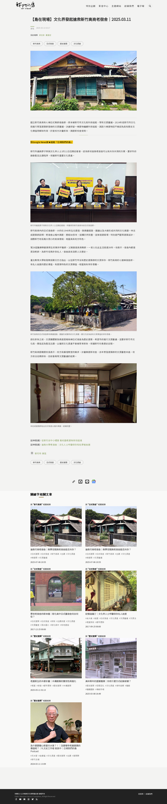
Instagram (28, 799)
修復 (40, 685)
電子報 (140, 6)
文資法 (133, 618)
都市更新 (100, 622)
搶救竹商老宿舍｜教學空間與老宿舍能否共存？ (53, 549)
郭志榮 (42, 35)
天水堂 (34, 755)
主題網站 (116, 6)
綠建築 (34, 557)
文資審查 (35, 624)
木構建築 (67, 685)
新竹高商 (36, 43)
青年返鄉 (120, 685)
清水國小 (45, 624)
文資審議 (43, 557)
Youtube (20, 799)
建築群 (76, 755)
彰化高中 (55, 624)
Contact (24, 799)
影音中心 (103, 6)
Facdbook (16, 799)
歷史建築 (63, 43)
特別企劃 (91, 6)
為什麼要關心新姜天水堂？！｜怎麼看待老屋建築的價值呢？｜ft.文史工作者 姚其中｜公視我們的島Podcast (55, 748)
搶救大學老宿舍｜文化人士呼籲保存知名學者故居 (66, 444)
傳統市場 (100, 689)
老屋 (34, 685)
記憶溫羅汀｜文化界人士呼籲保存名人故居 (106, 613)
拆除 (53, 621)
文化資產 (77, 43)
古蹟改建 (61, 621)
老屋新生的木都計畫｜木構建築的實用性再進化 (53, 681)
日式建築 (35, 553)
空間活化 (100, 685)
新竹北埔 (35, 759)
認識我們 (129, 6)
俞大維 (89, 618)
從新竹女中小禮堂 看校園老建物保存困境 (62, 440)
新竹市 (38, 453)
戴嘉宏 (48, 35)
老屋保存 (90, 622)
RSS (36, 799)
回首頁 (140, 794)
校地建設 (65, 624)
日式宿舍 (50, 43)
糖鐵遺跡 (90, 689)
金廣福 (42, 755)
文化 (32, 28)
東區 (44, 453)
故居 (96, 618)
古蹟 (63, 553)
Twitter (32, 799)
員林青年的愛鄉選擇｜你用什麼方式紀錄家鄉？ (108, 681)
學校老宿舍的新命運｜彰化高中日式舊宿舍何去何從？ (54, 615)
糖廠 (128, 685)
